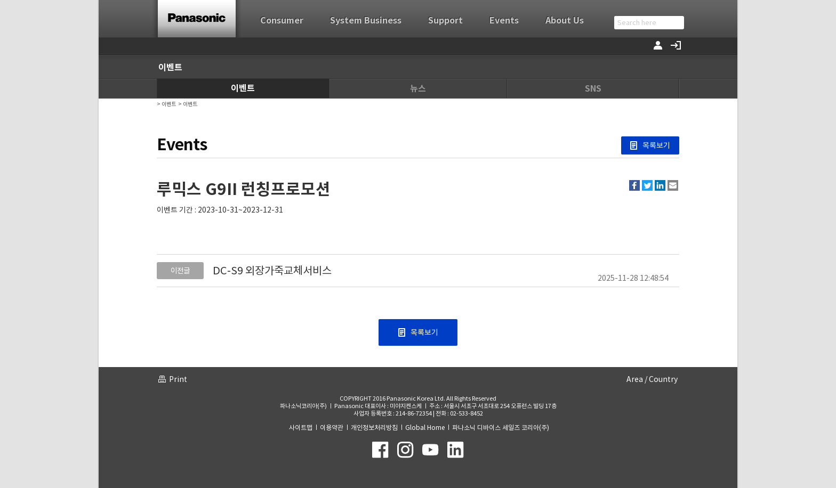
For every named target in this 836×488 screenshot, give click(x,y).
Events (504, 20)
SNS (593, 88)
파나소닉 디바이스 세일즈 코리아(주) (500, 428)
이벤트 (243, 88)
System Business (365, 20)
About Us (564, 20)
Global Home (425, 428)
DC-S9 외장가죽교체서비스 (272, 270)
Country (663, 379)
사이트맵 (300, 428)
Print (178, 379)
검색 (677, 22)
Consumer (281, 20)
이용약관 (331, 428)
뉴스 (418, 88)
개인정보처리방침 (374, 428)
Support (445, 20)
